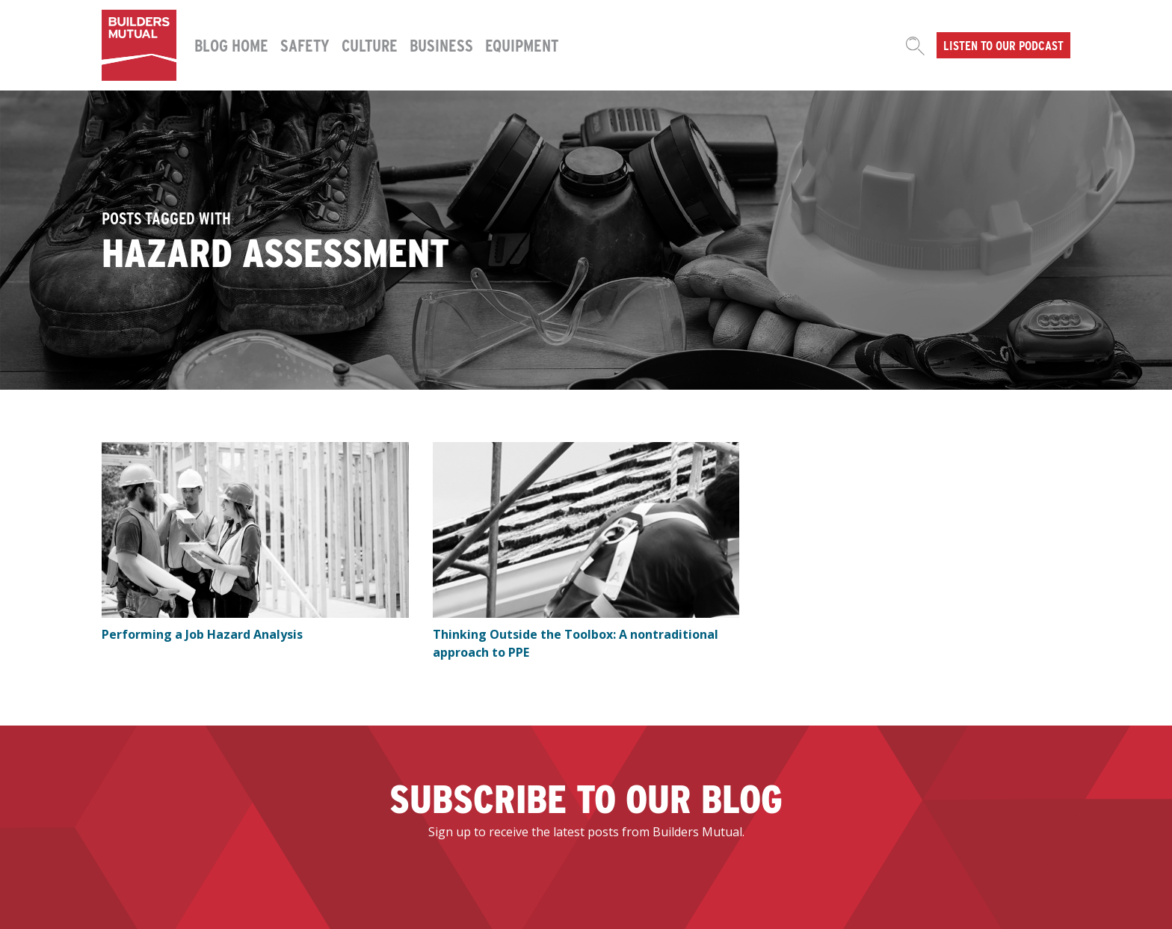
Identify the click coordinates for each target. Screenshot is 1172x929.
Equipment (521, 45)
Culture (370, 45)
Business (441, 45)
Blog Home (231, 45)
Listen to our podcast (1003, 45)
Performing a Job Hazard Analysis (202, 634)
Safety (305, 45)
